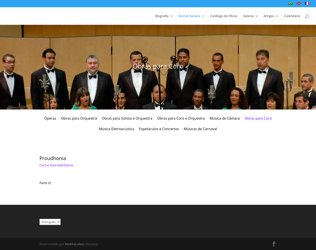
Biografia (162, 16)
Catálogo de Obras (223, 16)
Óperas (50, 119)
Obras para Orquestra (79, 119)
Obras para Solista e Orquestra (127, 119)
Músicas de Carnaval (200, 129)
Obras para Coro (258, 119)
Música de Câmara (225, 119)
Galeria (248, 16)
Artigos (269, 16)
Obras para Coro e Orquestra (181, 119)
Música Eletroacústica (116, 129)
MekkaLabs (73, 244)
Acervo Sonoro (189, 16)
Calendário (292, 16)
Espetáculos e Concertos (159, 129)
